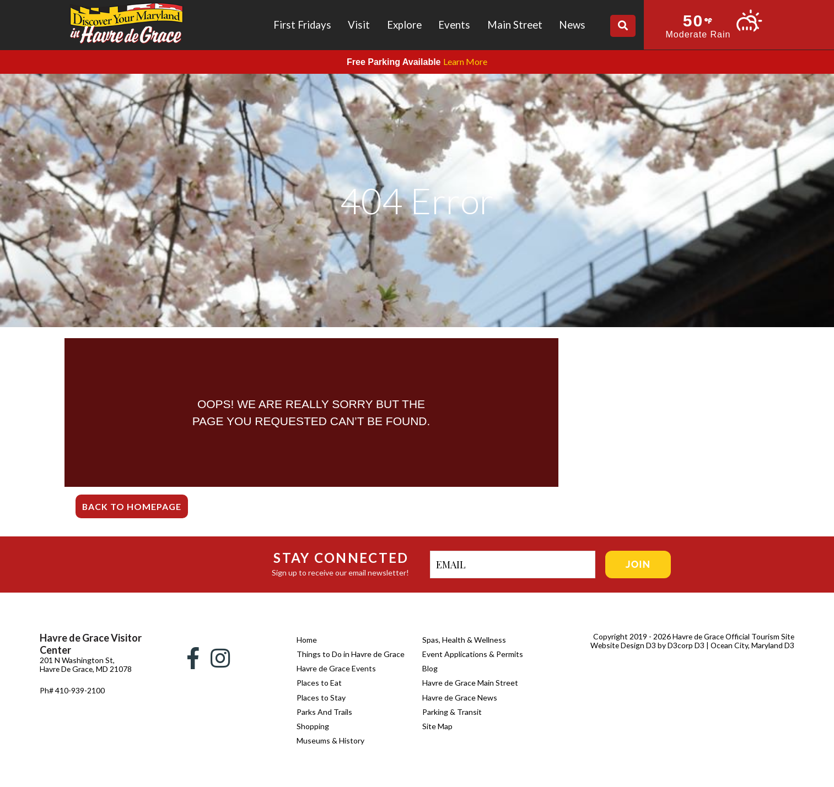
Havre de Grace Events (336, 668)
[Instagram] (220, 658)
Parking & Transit (452, 712)
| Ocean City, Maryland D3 (749, 645)
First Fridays (302, 25)
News (572, 25)
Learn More (465, 61)
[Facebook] (193, 658)
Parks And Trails (324, 712)
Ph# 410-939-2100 (72, 699)
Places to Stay (321, 697)
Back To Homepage (132, 506)
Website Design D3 (622, 645)
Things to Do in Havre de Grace (351, 654)
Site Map (437, 726)
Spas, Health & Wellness (464, 639)
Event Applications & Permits (472, 654)
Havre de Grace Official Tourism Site (731, 636)
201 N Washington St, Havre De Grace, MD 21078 (77, 668)
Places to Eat (319, 682)
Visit (359, 25)
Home (307, 639)
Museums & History (330, 740)
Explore (404, 25)
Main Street (514, 25)
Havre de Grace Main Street (470, 682)
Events (454, 25)
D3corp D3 (685, 645)
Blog (430, 668)
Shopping (313, 726)
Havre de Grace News (459, 697)
